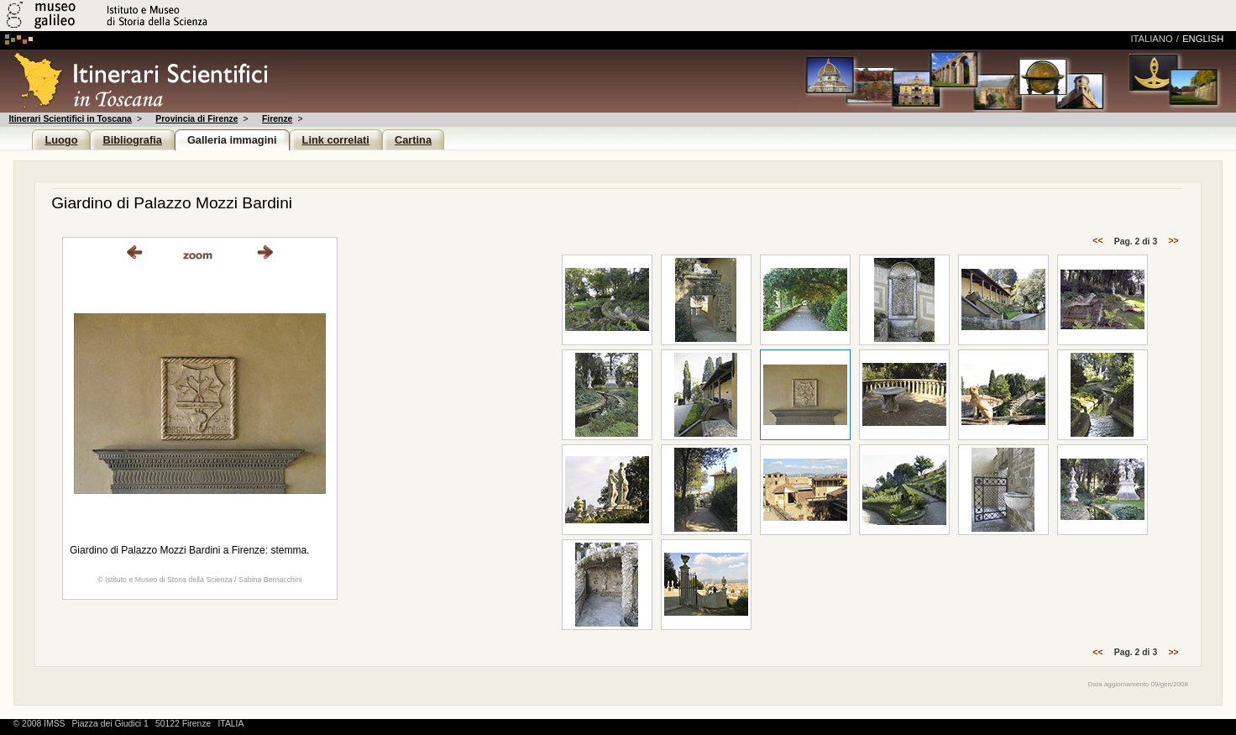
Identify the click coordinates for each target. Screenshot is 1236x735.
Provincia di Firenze (196, 118)
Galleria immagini (232, 140)
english (1202, 39)
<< (1097, 241)
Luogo (61, 140)
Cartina (413, 140)
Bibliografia (131, 140)
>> (1172, 241)
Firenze (277, 118)
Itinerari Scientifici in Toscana (69, 118)
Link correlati (335, 140)
